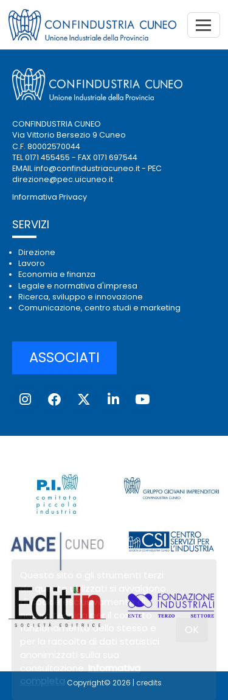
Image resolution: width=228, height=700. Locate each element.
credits (149, 682)
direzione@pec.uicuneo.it (62, 179)
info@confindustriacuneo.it (87, 168)
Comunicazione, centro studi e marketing (99, 308)
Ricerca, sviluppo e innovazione (80, 297)
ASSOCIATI (64, 357)
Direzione (36, 252)
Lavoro (31, 263)
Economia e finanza (56, 274)
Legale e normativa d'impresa (77, 286)
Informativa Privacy (49, 197)
